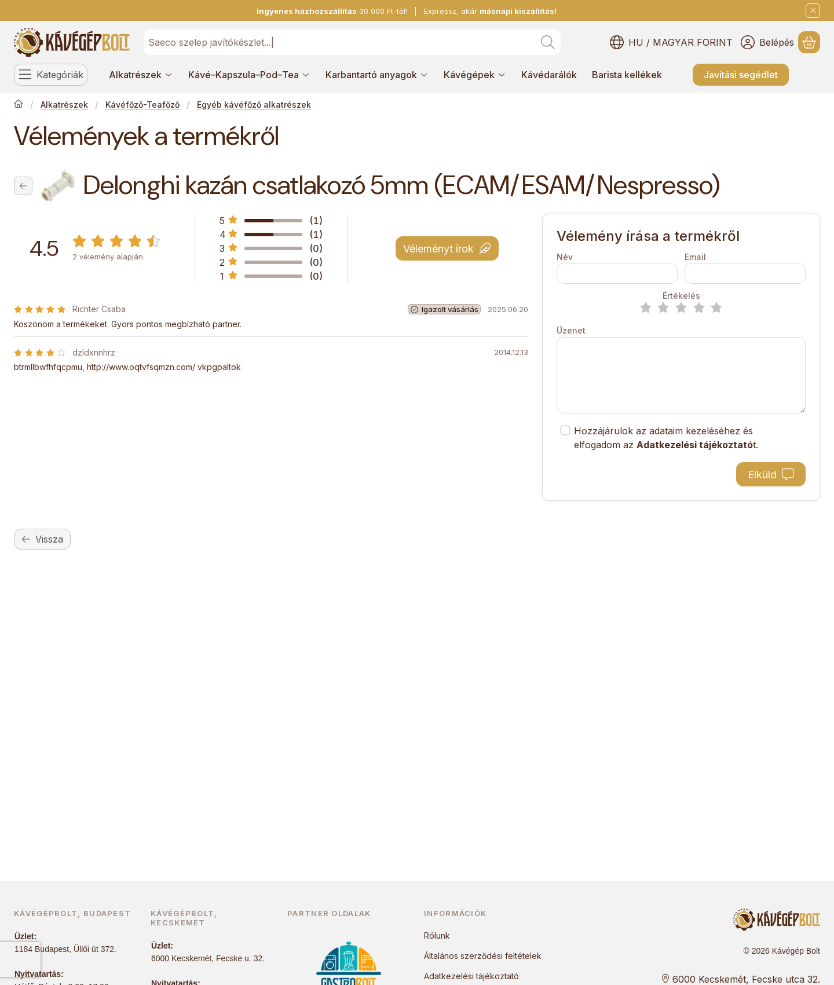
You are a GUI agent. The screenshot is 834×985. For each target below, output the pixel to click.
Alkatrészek (64, 104)
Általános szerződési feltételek (483, 956)
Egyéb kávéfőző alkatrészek (254, 104)
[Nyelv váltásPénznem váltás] (671, 42)
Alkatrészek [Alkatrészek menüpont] (141, 74)
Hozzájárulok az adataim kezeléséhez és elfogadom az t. (666, 438)
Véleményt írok (447, 248)
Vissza (42, 539)
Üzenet (571, 330)
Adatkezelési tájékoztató (471, 976)
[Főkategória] (18, 105)
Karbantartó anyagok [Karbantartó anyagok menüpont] (377, 74)
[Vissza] (23, 186)
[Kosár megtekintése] (809, 42)
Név (565, 257)
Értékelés (681, 296)
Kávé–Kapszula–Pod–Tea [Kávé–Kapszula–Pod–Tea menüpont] (249, 74)
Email (695, 257)
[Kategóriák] (50, 75)
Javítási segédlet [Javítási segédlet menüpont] (741, 74)
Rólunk (437, 935)
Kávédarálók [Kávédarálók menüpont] (549, 74)
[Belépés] (767, 42)
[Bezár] (813, 10)
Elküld (770, 474)
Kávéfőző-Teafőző (142, 104)
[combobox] (352, 42)
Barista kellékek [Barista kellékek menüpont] (627, 74)
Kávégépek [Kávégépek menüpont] (475, 74)
